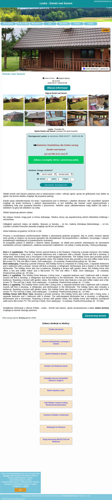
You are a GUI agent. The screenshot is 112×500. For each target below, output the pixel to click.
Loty (49, 23)
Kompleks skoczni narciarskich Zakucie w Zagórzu (56, 379)
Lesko (105, 30)
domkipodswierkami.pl (102, 1)
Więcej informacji (57, 87)
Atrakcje (77, 23)
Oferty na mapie (22, 23)
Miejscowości (36, 23)
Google (6, 476)
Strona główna (8, 23)
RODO (26, 486)
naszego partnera (29, 310)
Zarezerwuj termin (95, 315)
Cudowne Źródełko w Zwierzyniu (56, 415)
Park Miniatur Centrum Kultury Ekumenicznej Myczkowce (56, 404)
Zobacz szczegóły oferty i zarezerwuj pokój (56, 160)
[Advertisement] (56, 472)
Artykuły (90, 23)
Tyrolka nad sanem (56, 329)
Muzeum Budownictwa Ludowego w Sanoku (56, 343)
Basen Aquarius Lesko (56, 390)
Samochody (63, 23)
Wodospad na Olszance (56, 427)
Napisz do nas (85, 496)
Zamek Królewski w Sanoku (56, 354)
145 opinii (67, 131)
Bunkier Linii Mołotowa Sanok (55, 366)
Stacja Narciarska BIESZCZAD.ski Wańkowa (56, 440)
